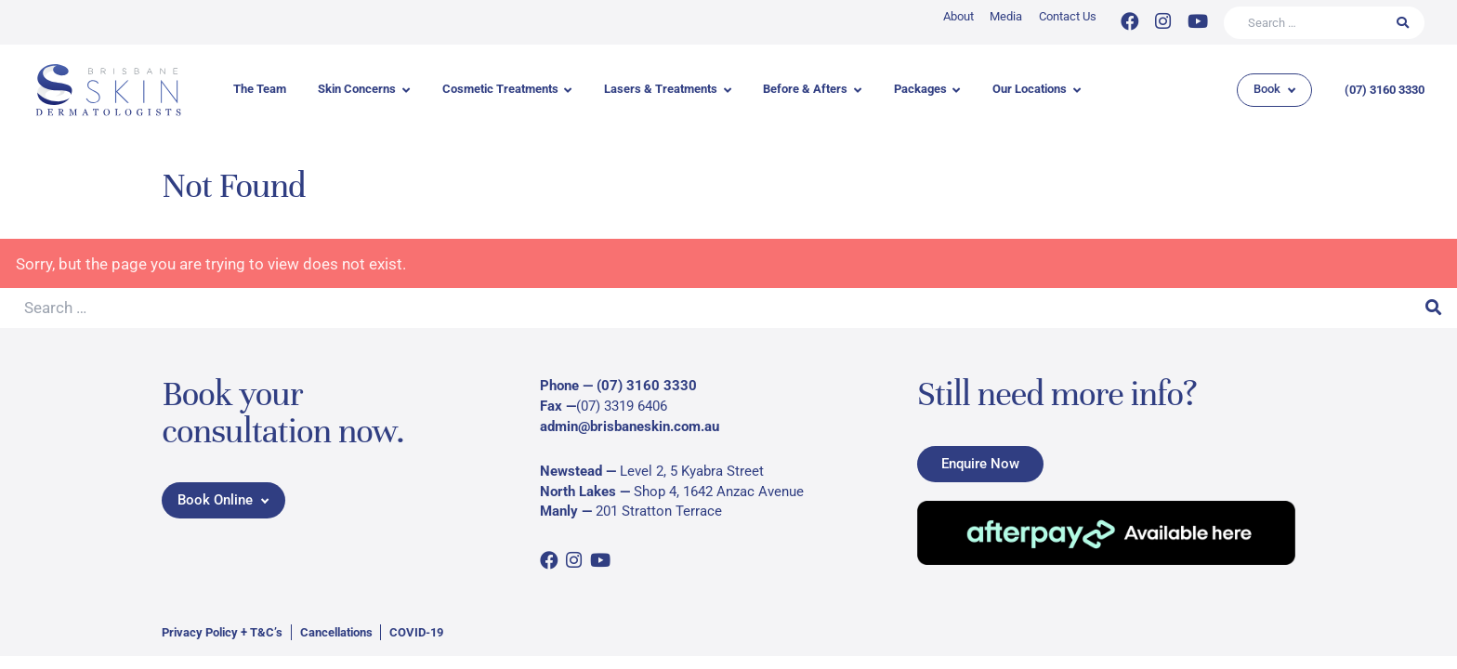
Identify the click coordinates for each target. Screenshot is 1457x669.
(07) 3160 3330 (1384, 90)
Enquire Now (980, 462)
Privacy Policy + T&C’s (222, 632)
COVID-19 (416, 632)
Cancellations (336, 632)
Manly (559, 511)
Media (1006, 16)
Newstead (571, 471)
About (958, 16)
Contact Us (1067, 16)
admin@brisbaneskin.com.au (629, 426)
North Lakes (578, 491)
